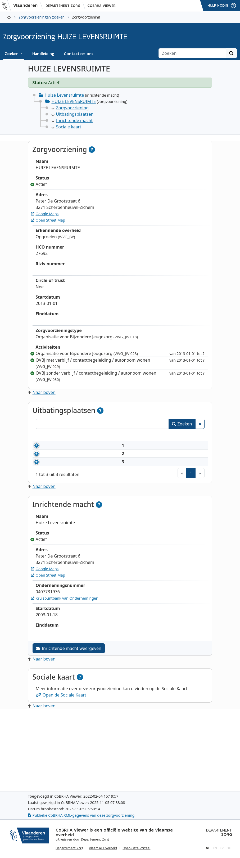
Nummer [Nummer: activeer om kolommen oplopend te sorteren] (50, 436)
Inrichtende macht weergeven (68, 724)
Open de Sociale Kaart (61, 771)
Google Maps (45, 213)
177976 (55, 525)
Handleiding (43, 53)
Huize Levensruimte (64, 95)
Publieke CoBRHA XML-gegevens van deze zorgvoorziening (81, 815)
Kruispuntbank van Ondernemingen (64, 674)
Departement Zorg (63, 5)
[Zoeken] (192, 53)
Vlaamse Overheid (103, 848)
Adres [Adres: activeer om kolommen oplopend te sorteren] (151, 436)
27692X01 (57, 458)
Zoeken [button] (12, 53)
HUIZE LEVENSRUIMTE (74, 101)
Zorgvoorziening (70, 108)
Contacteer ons (78, 53)
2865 (52, 492)
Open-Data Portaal (136, 848)
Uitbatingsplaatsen (73, 114)
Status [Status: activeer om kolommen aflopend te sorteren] (194, 436)
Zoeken (182, 424)
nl (208, 848)
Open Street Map (48, 220)
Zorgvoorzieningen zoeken (42, 17)
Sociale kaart (66, 127)
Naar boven (42, 392)
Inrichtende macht (72, 120)
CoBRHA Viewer (101, 5)
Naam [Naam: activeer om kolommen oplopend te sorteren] (84, 436)
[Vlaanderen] (21, 5)
